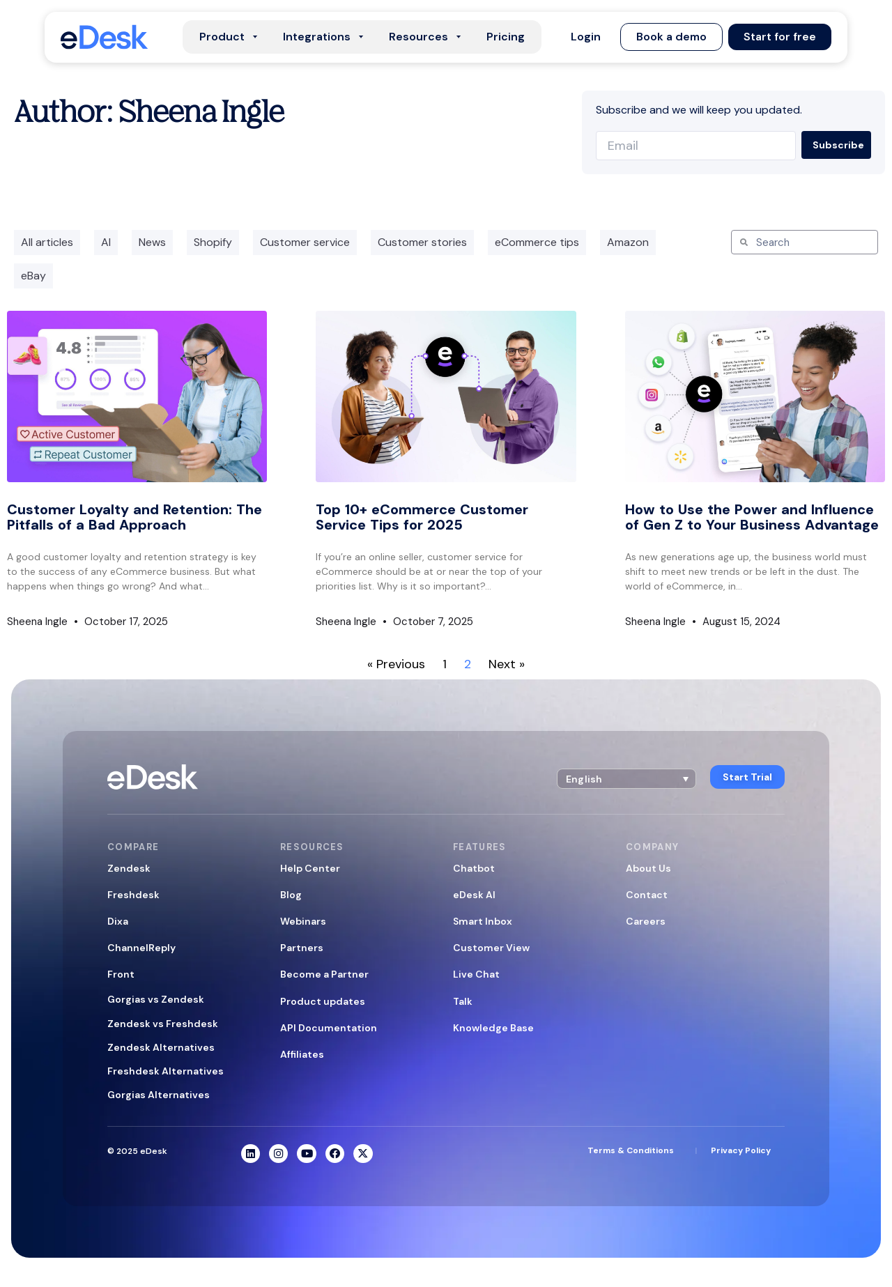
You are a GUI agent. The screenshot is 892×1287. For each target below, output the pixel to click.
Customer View (491, 947)
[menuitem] (623, 777)
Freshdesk (133, 894)
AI (106, 242)
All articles (47, 242)
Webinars (303, 921)
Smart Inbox (482, 921)
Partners (301, 947)
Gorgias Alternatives (158, 1094)
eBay (33, 275)
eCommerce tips (537, 242)
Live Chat (476, 974)
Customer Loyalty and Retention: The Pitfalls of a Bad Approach (134, 517)
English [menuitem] (581, 778)
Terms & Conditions (630, 1151)
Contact (647, 894)
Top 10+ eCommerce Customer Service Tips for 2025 (422, 517)
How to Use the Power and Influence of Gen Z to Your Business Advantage (752, 517)
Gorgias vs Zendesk (155, 999)
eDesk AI (474, 894)
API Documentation (328, 1028)
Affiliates (302, 1054)
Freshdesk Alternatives (165, 1071)
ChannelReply (141, 947)
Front (120, 974)
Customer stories (422, 242)
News (152, 242)
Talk (462, 1001)
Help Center (310, 868)
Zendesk (129, 868)
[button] (585, 37)
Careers (646, 921)
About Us (648, 868)
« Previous (396, 664)
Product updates (322, 1001)
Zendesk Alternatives (161, 1047)
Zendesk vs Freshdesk (162, 1023)
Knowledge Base (493, 1028)
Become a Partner (324, 974)
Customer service (305, 242)
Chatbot (474, 868)
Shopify (213, 242)
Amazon (628, 242)
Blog (291, 894)
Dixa (117, 921)
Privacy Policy (741, 1151)
